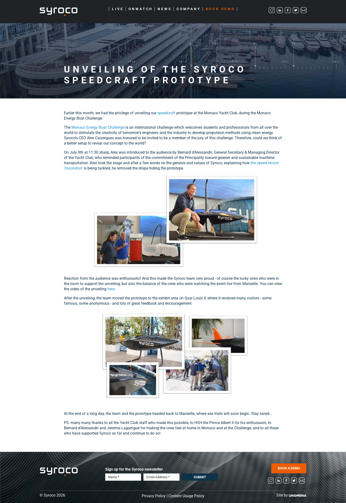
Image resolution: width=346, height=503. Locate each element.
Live (118, 9)
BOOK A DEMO (289, 468)
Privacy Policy (154, 496)
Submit (200, 477)
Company (189, 9)
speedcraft (166, 113)
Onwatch (141, 9)
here (111, 289)
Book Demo (220, 9)
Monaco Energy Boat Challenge (97, 127)
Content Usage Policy (186, 496)
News (165, 9)
